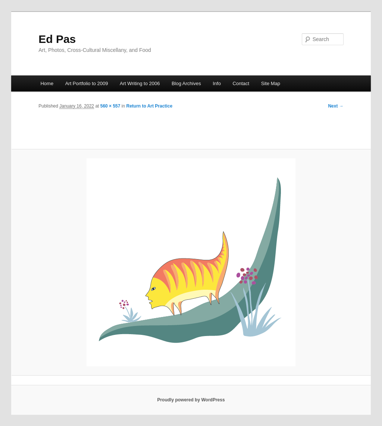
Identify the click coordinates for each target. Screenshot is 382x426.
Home (46, 83)
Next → (335, 106)
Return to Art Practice (149, 106)
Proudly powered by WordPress (191, 399)
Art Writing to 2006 (140, 83)
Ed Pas (57, 39)
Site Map (270, 83)
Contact (240, 83)
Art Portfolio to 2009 (86, 83)
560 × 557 (110, 106)
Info (217, 83)
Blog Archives (186, 83)
